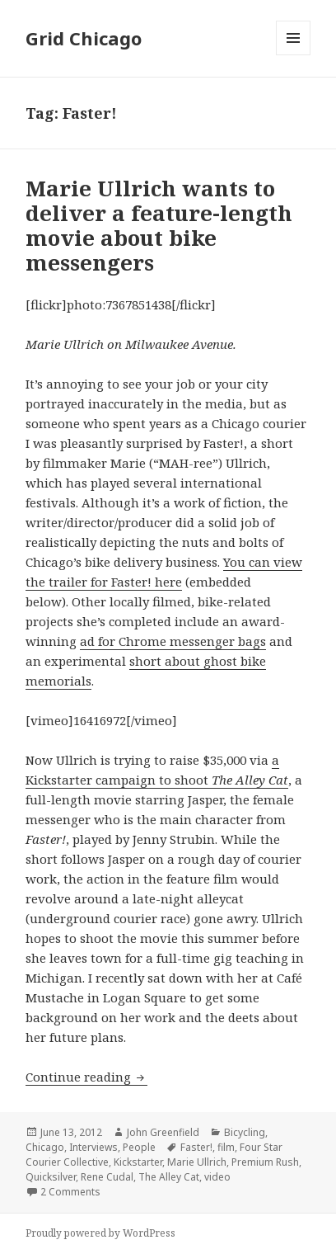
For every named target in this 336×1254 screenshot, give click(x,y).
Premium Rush (265, 1162)
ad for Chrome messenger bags (173, 641)
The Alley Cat (168, 1177)
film (226, 1147)
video (217, 1177)
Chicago (45, 1147)
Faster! (196, 1147)
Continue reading (86, 1076)
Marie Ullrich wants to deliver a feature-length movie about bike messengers (159, 225)
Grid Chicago (84, 38)
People (139, 1147)
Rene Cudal (107, 1177)
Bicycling (244, 1132)
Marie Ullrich (196, 1162)
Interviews (93, 1147)
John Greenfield (163, 1132)
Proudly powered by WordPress (100, 1233)
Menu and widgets (293, 54)
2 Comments (70, 1192)
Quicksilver (51, 1177)
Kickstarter (138, 1162)
